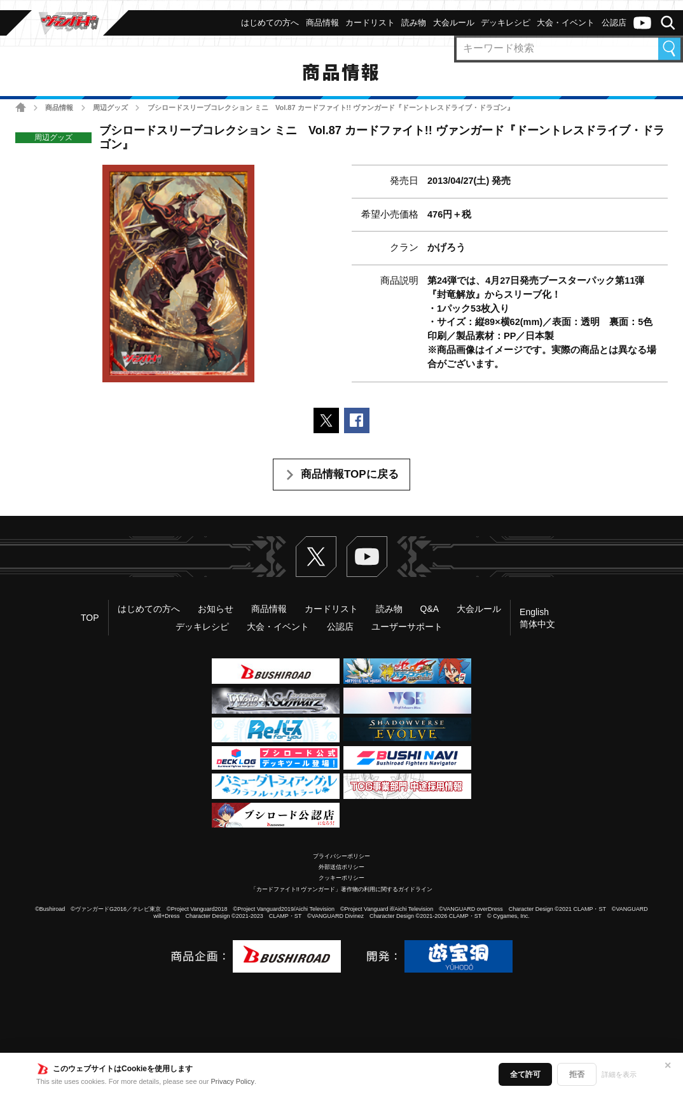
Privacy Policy (232, 1081)
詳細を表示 (619, 1074)
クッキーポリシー (341, 878)
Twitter (316, 556)
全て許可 (525, 1074)
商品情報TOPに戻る (350, 474)
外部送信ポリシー (341, 867)
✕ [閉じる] (668, 1065)
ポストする (326, 420)
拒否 (576, 1074)
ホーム (20, 107)
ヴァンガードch (642, 23)
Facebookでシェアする (356, 420)
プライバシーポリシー (341, 856)
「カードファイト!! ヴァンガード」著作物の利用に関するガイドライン (342, 889)
